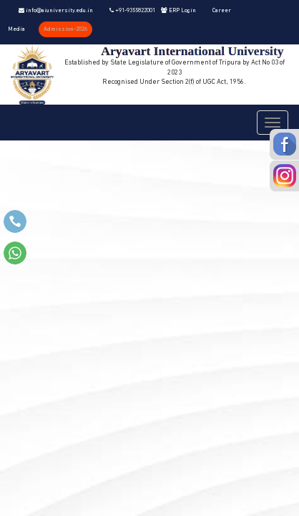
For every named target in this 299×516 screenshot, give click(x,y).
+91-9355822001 (132, 11)
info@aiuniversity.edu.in (56, 11)
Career (221, 11)
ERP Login (178, 11)
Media (16, 29)
